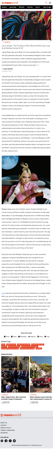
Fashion (4, 7)
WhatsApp (22, 336)
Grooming (13, 7)
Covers (37, 7)
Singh (4, 293)
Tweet (14, 336)
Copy (46, 336)
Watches (30, 7)
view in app (47, 7)
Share (6, 336)
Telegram (32, 336)
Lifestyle (21, 7)
